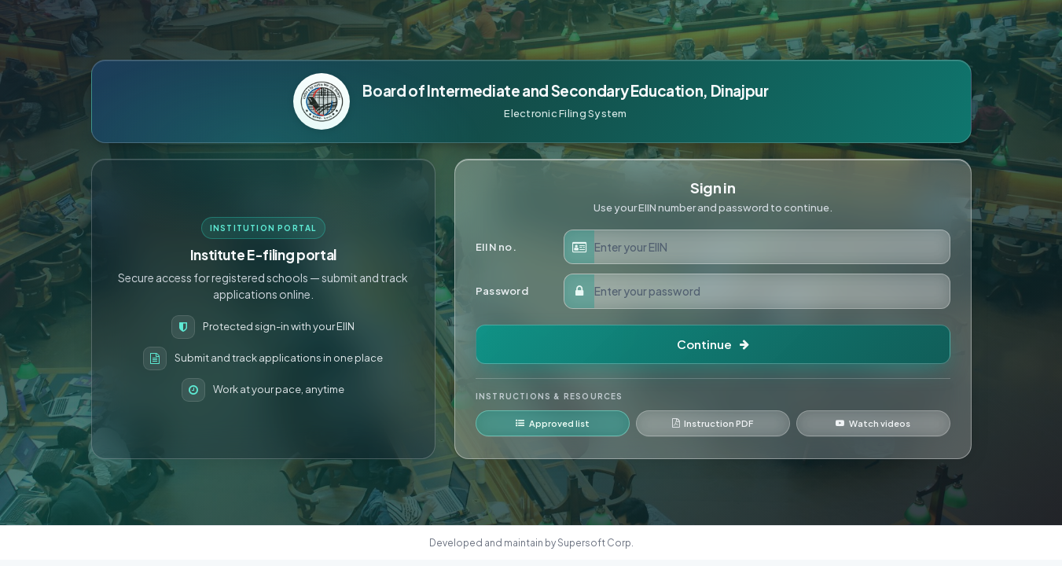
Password (502, 291)
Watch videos (873, 423)
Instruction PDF (712, 423)
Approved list (553, 423)
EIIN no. (496, 247)
